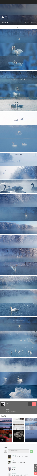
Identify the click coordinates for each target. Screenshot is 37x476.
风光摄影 (8, 409)
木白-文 (8, 403)
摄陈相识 (14, 455)
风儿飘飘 (14, 473)
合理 (13, 460)
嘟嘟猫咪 (14, 467)
